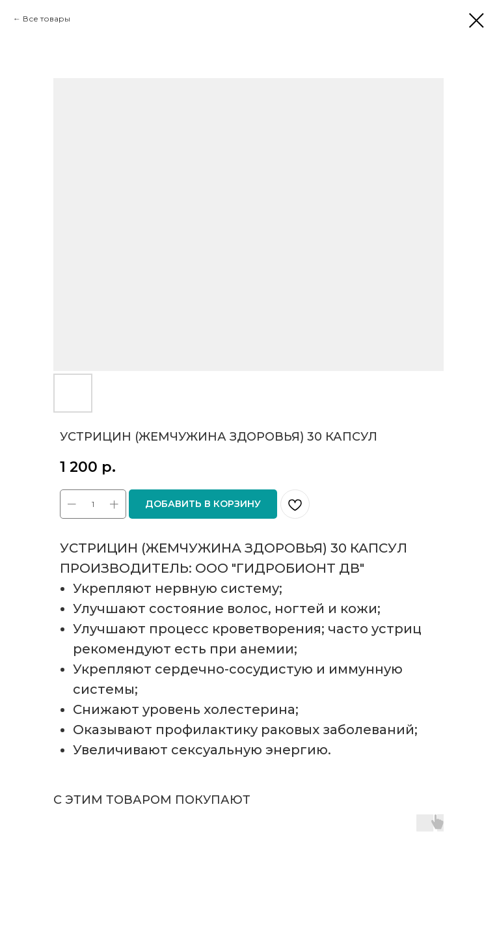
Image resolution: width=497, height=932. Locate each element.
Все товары (46, 18)
